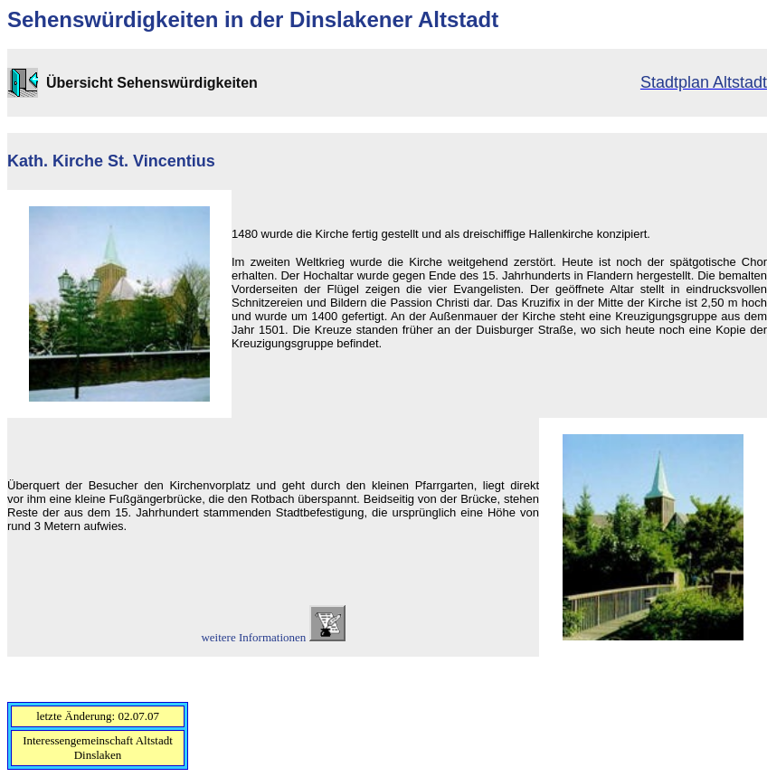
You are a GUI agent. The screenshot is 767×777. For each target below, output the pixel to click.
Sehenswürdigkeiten (112, 19)
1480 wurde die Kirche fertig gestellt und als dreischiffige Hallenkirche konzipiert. (441, 234)
